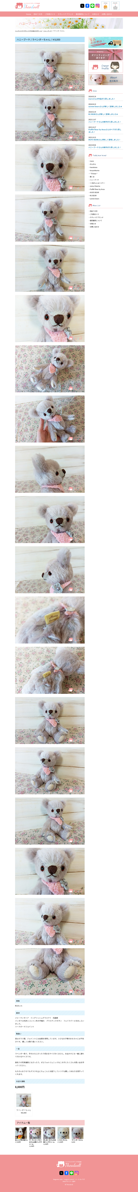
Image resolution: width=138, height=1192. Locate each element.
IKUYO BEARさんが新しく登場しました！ (104, 139)
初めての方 (38, 14)
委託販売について (83, 14)
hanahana (93, 167)
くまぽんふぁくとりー (97, 183)
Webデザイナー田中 (69, 1181)
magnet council (69, 1179)
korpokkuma (94, 170)
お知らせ (95, 14)
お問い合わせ (107, 14)
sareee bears (94, 198)
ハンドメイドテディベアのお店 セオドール (28, 31)
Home (28, 14)
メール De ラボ (80, 1179)
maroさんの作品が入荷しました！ (101, 99)
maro (92, 161)
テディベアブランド (65, 14)
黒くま (92, 177)
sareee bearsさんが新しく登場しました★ (105, 106)
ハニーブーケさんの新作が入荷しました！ (104, 122)
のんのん (93, 164)
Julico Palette (95, 186)
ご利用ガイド (50, 14)
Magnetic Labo (58, 1179)
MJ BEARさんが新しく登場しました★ (103, 114)
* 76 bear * (93, 173)
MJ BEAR (93, 195)
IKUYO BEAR (94, 192)
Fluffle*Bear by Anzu (97, 189)
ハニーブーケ (47, 31)
